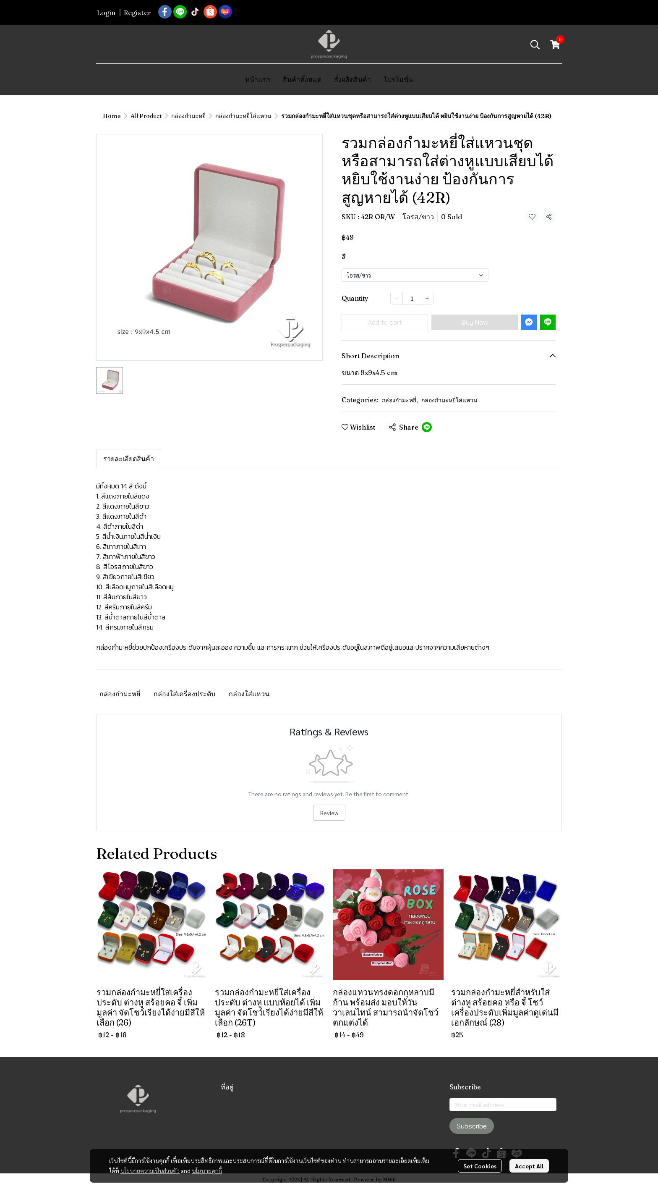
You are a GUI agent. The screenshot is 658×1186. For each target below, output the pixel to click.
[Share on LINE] (427, 427)
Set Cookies (479, 1166)
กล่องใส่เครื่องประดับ (184, 694)
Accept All (529, 1166)
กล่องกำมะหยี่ (188, 116)
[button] (535, 44)
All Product (146, 116)
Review (329, 812)
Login (106, 12)
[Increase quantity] (427, 298)
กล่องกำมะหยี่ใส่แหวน (243, 116)
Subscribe (472, 1126)
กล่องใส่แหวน (249, 694)
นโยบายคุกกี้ (207, 1170)
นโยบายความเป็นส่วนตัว (150, 1170)
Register (137, 12)
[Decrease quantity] (396, 298)
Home (112, 116)
